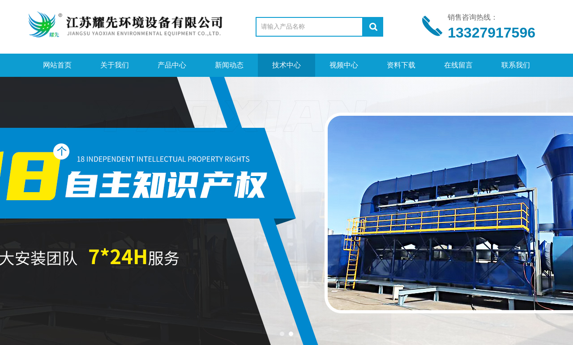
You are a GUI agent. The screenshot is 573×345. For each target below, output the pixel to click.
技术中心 (286, 65)
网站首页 (57, 65)
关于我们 (114, 65)
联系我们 (515, 65)
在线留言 (458, 65)
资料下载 (401, 65)
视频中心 (343, 65)
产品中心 (172, 65)
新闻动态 (229, 65)
